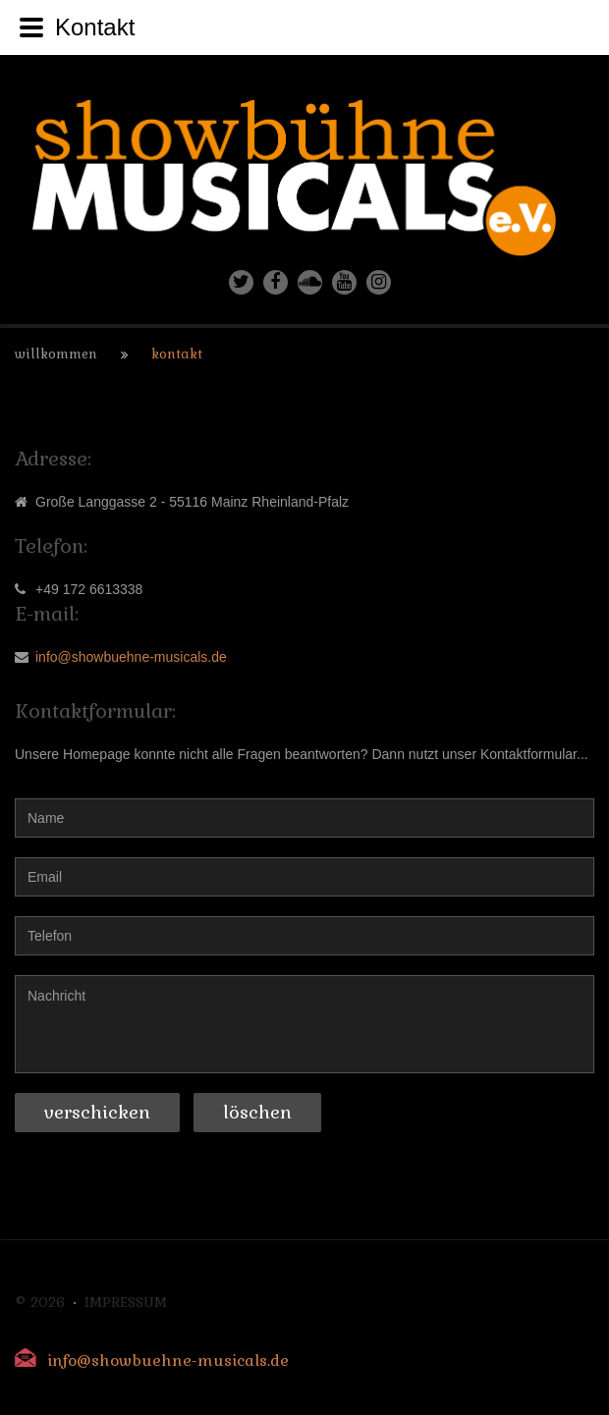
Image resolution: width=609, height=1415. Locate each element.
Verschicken (97, 1112)
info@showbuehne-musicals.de (131, 657)
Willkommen (56, 354)
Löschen (257, 1112)
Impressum (125, 1302)
